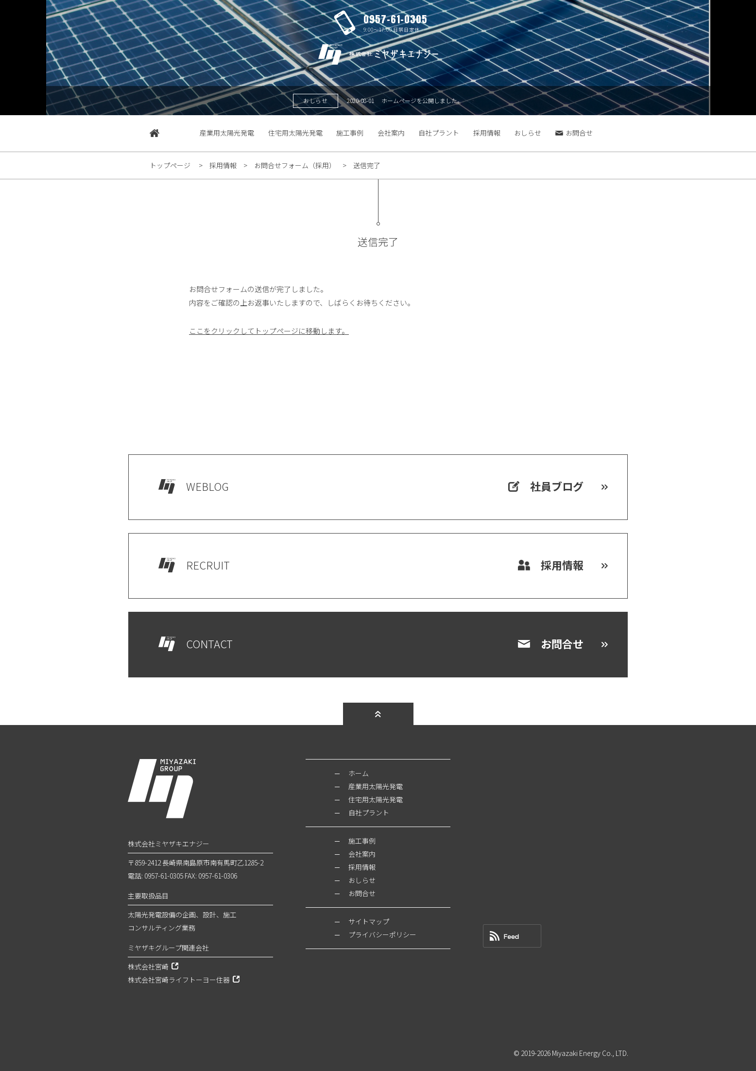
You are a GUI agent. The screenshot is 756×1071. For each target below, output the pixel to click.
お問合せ (574, 133)
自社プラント (438, 133)
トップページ (170, 165)
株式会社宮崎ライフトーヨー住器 (179, 980)
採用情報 (486, 133)
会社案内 (391, 133)
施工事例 (349, 133)
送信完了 (366, 165)
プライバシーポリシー (382, 934)
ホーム (358, 773)
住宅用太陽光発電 (295, 133)
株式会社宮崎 (148, 966)
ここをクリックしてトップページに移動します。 (269, 331)
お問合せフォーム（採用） (295, 165)
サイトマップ (368, 921)
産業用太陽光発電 (227, 133)
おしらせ (527, 133)
